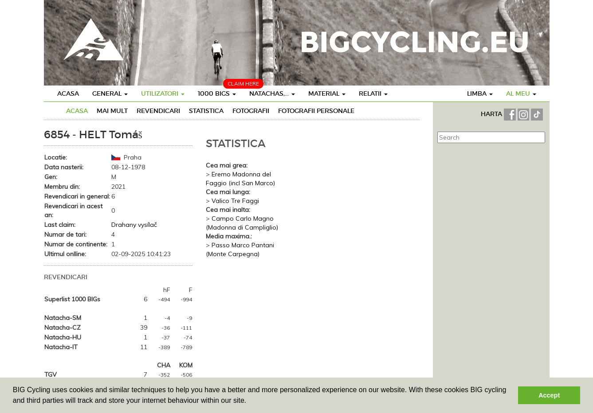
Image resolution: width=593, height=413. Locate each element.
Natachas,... (272, 93)
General (110, 93)
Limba (480, 93)
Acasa (68, 93)
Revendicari (158, 111)
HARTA (492, 114)
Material (327, 93)
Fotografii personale (316, 111)
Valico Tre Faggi (235, 201)
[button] (249, 401)
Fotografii (250, 111)
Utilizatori (163, 93)
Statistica (206, 111)
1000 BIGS (217, 93)
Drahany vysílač (134, 225)
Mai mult (112, 111)
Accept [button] (549, 395)
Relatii (373, 93)
